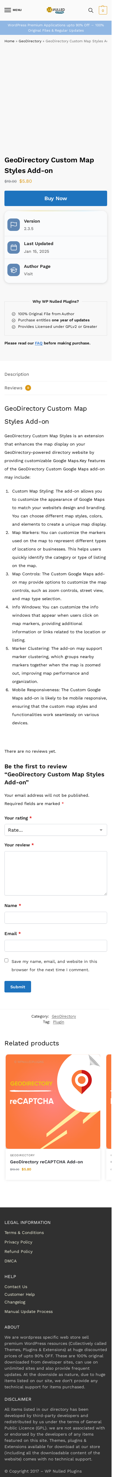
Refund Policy (18, 1251)
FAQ (39, 343)
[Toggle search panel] (91, 10)
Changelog (14, 1302)
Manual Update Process (28, 1311)
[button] (102, 10)
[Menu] (13, 10)
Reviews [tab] (17, 388)
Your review (19, 845)
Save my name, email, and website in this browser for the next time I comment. (54, 965)
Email (12, 933)
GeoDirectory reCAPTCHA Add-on (46, 1162)
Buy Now (55, 198)
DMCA (10, 1261)
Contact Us (15, 1286)
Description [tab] (16, 374)
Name (12, 905)
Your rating (18, 818)
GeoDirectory (30, 41)
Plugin (58, 1022)
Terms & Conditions (24, 1232)
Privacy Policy (18, 1242)
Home (9, 41)
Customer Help (19, 1294)
